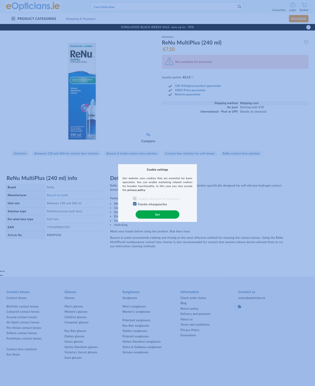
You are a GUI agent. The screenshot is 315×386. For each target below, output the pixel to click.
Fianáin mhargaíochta (152, 204)
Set (157, 214)
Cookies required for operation (159, 199)
